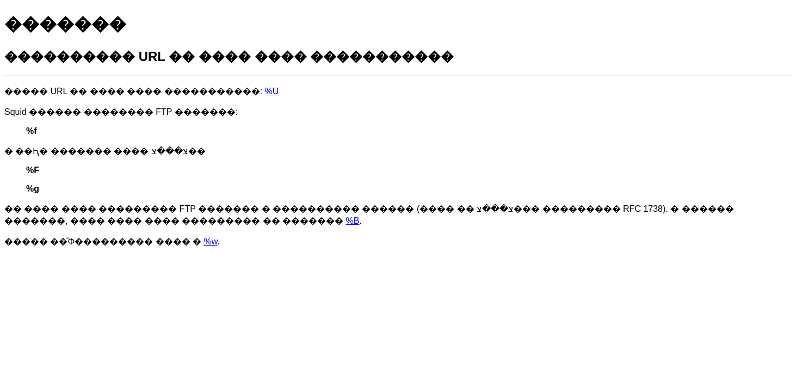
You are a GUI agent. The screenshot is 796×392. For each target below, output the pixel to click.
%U (272, 91)
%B (353, 220)
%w (211, 241)
